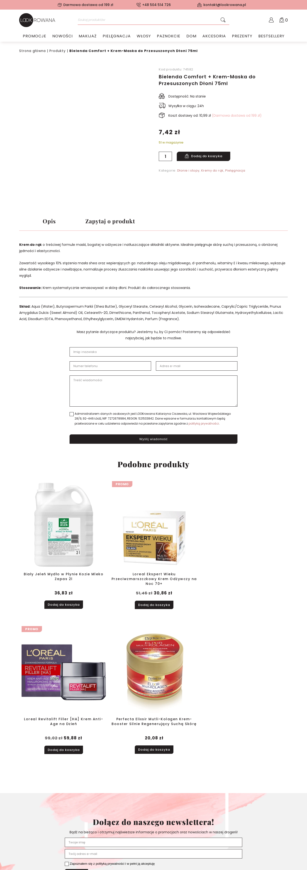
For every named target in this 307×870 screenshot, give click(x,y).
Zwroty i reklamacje (35, 836)
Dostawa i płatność (35, 830)
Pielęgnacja (117, 37)
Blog (22, 842)
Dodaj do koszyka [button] (52, 582)
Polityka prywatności (36, 823)
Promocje (34, 37)
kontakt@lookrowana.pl (224, 4)
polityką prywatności (204, 425)
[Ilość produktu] (165, 156)
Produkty (58, 50)
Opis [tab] (49, 221)
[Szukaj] (223, 20)
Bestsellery (271, 37)
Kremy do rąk (212, 170)
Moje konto (82, 811)
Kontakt (25, 848)
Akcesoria (214, 37)
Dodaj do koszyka (208, 156)
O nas (24, 811)
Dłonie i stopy (188, 170)
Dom (191, 37)
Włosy (144, 37)
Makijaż (88, 37)
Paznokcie (168, 37)
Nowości (62, 37)
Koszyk (78, 817)
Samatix (280, 865)
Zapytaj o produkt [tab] (114, 221)
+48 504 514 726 (156, 4)
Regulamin (28, 817)
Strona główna (32, 50)
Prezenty (242, 37)
